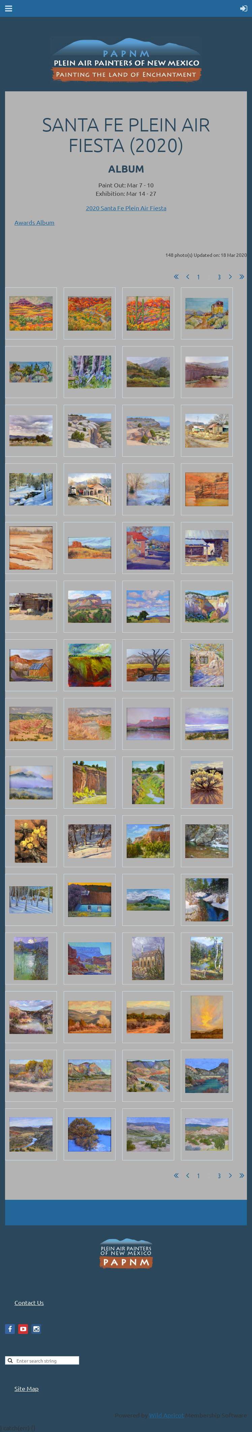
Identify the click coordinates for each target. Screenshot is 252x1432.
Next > (230, 277)
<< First (176, 277)
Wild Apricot (166, 1415)
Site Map (26, 1388)
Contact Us (29, 1302)
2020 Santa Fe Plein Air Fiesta (126, 207)
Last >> (242, 277)
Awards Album (34, 222)
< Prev (187, 277)
